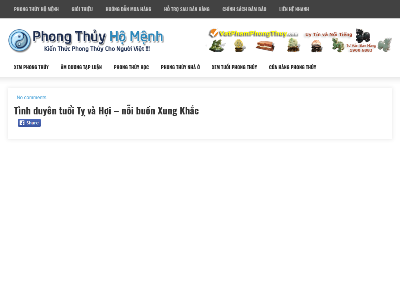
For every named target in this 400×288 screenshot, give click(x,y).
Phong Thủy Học (131, 67)
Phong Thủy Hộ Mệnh (36, 9)
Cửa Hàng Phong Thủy (292, 67)
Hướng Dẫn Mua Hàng (128, 9)
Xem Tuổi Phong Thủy (234, 67)
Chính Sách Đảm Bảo (244, 9)
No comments (31, 97)
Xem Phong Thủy (31, 67)
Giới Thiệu (82, 9)
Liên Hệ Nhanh (294, 9)
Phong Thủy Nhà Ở (180, 67)
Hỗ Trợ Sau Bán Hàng (187, 9)
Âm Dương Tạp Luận (81, 67)
